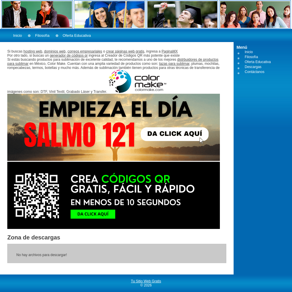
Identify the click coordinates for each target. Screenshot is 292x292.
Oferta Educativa (77, 35)
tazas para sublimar (174, 64)
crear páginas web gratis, (125, 51)
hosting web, (33, 51)
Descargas (253, 67)
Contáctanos (254, 72)
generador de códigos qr (69, 55)
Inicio (17, 35)
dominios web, (55, 51)
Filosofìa (42, 35)
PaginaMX (169, 51)
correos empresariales (84, 51)
